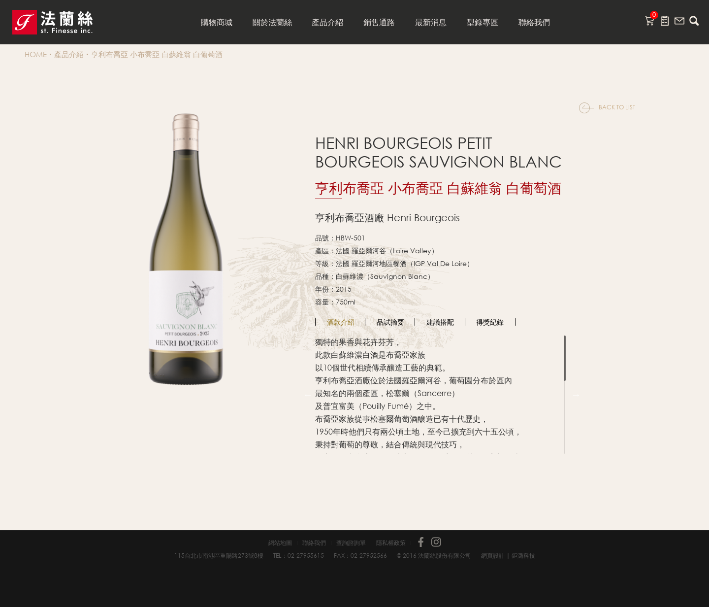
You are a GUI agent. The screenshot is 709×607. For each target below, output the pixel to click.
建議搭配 (440, 322)
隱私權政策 (391, 543)
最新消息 (431, 22)
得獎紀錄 (490, 322)
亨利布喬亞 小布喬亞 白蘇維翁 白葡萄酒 (157, 54)
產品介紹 (327, 22)
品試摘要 (390, 322)
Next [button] (576, 395)
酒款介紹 (340, 322)
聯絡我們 (534, 22)
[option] (340, 322)
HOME (36, 54)
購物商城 (216, 22)
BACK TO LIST (617, 107)
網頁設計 (493, 555)
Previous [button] (308, 395)
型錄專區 (482, 22)
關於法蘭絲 (272, 22)
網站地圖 (280, 543)
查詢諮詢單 (351, 543)
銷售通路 (379, 22)
